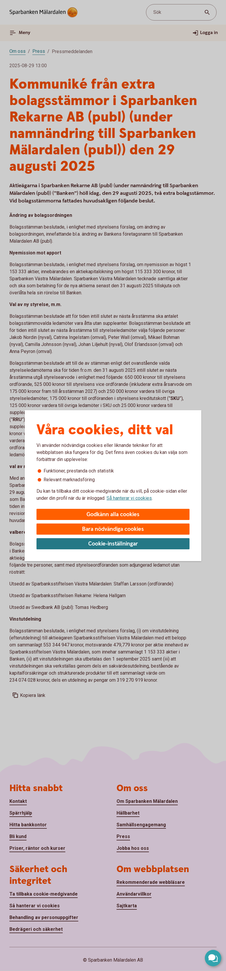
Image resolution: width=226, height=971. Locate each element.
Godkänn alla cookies (113, 514)
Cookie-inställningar (113, 544)
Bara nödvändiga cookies (113, 529)
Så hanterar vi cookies (129, 498)
